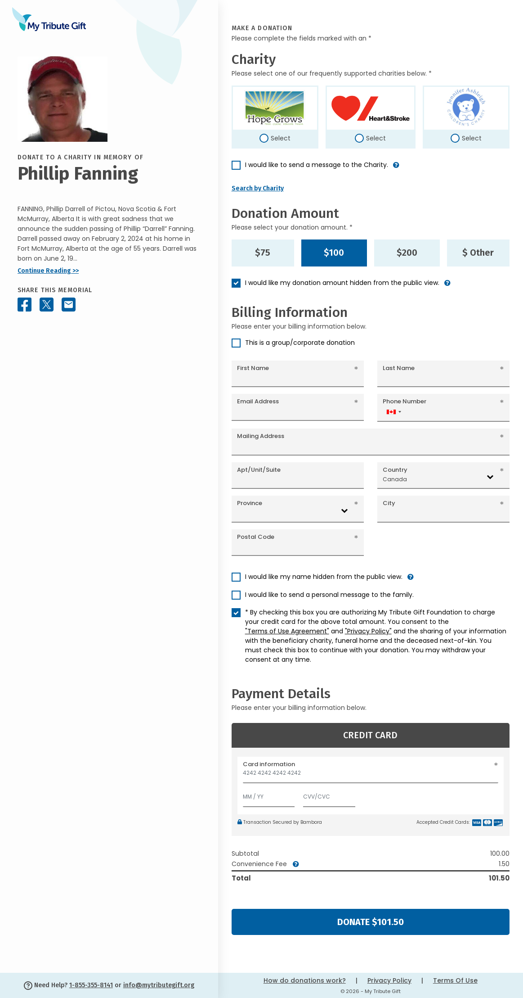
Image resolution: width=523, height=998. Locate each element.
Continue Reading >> (48, 271)
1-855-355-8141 (91, 985)
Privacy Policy (389, 980)
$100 (334, 252)
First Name (253, 368)
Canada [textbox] (395, 479)
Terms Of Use (455, 980)
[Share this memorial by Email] (68, 304)
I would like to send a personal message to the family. (329, 594)
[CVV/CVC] (329, 794)
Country (395, 469)
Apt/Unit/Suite (259, 469)
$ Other (478, 252)
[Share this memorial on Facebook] (24, 304)
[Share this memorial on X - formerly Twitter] (46, 304)
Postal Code (255, 537)
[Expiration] (269, 794)
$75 (262, 252)
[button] (396, 169)
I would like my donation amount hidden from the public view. (342, 282)
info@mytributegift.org (158, 985)
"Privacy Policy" (368, 631)
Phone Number (404, 401)
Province (249, 503)
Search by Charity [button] (258, 188)
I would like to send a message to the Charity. (316, 164)
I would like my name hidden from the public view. (323, 576)
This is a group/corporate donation (300, 342)
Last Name (399, 368)
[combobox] (393, 411)
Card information (269, 764)
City (389, 503)
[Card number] (370, 775)
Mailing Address (260, 436)
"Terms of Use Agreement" (287, 631)
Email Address (258, 401)
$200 (407, 252)
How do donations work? (305, 980)
